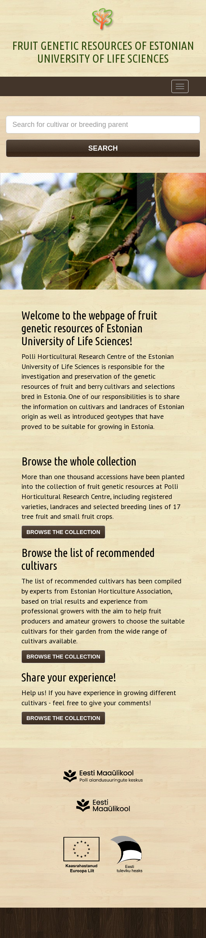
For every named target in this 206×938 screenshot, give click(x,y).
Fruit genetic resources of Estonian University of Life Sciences (103, 52)
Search (103, 148)
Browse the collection (63, 532)
